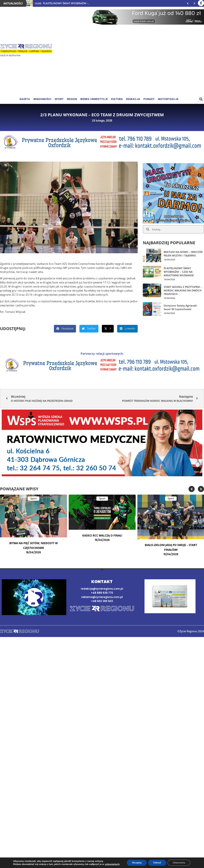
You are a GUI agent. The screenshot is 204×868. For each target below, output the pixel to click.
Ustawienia (179, 862)
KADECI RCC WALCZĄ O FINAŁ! (102, 535)
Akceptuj (137, 862)
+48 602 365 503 (102, 601)
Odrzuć (157, 862)
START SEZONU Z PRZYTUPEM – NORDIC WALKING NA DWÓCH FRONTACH (183, 290)
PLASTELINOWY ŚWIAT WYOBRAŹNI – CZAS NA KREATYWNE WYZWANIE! (179, 271)
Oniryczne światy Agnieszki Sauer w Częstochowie (180, 307)
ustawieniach (112, 864)
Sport (33, 498)
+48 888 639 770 (102, 593)
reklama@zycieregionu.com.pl (102, 597)
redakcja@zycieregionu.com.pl (102, 588)
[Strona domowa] (102, 609)
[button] (201, 99)
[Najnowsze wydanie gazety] (170, 596)
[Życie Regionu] (26, 50)
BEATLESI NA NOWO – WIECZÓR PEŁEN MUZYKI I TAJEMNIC (183, 253)
